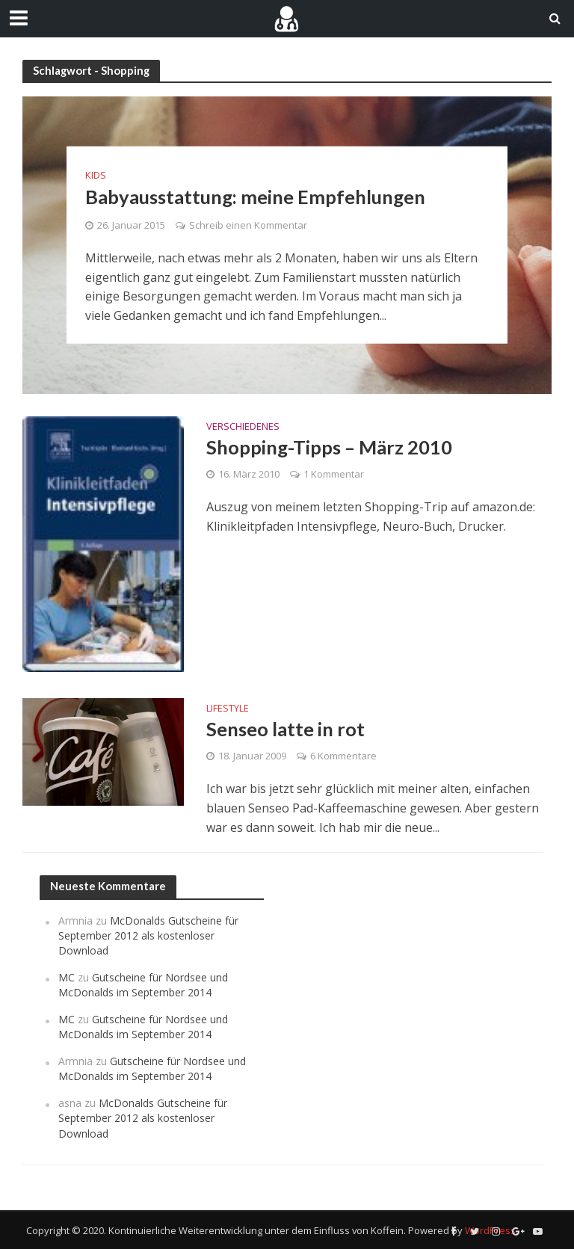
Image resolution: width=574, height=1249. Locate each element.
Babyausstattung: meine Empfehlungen (258, 196)
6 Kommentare (343, 756)
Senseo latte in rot (286, 729)
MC (66, 977)
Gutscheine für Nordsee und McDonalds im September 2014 (143, 984)
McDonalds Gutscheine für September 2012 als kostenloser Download (148, 935)
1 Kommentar (333, 474)
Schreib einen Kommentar (248, 225)
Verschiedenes (243, 427)
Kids (95, 174)
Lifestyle (227, 709)
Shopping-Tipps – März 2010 (330, 447)
